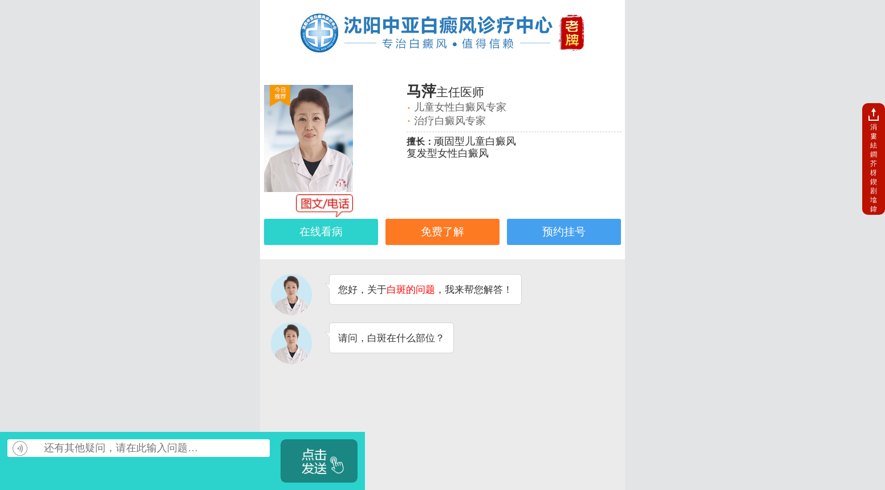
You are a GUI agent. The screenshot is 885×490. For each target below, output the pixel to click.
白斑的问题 (411, 289)
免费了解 (442, 232)
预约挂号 (564, 232)
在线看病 (321, 232)
